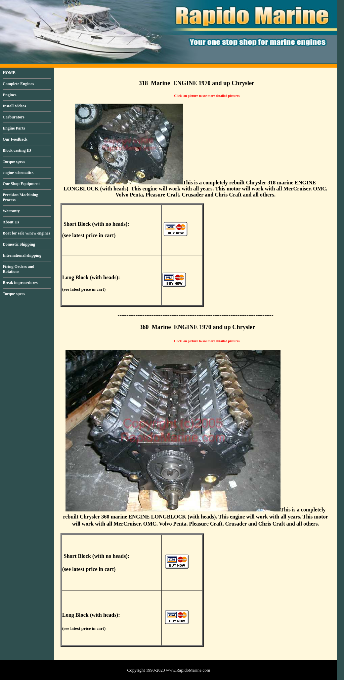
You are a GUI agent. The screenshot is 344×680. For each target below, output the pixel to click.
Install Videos (14, 106)
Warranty (11, 211)
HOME (9, 72)
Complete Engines (18, 83)
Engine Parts (14, 128)
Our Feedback (15, 139)
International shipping (22, 255)
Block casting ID (17, 150)
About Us (11, 222)
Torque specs (14, 161)
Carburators (14, 117)
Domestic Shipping (19, 244)
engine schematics (18, 172)
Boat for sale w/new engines (26, 233)
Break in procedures (20, 282)
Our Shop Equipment (21, 183)
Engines (9, 95)
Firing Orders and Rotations (18, 269)
